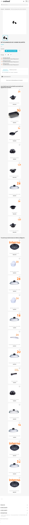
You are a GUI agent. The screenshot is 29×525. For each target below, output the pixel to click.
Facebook (2, 499)
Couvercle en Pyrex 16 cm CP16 (14, 435)
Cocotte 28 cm (14, 212)
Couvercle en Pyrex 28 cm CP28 (14, 194)
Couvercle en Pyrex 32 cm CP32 (14, 472)
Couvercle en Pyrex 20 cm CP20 (14, 362)
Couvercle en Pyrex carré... (14, 417)
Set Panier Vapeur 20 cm (14, 271)
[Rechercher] (14, 5)
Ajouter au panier (11, 51)
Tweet (8, 55)
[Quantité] (2, 51)
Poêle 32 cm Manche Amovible (14, 139)
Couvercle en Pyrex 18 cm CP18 (14, 326)
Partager (6, 55)
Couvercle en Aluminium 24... (14, 490)
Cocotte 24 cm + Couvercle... (14, 102)
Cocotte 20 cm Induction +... (14, 230)
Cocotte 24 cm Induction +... (14, 176)
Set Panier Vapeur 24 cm (14, 308)
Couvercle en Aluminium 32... (14, 253)
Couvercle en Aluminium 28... (14, 454)
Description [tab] (5, 69)
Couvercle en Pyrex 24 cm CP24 (14, 344)
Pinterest (11, 55)
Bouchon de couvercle (14, 157)
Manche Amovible (14, 381)
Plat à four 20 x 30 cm (14, 121)
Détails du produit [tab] (13, 69)
